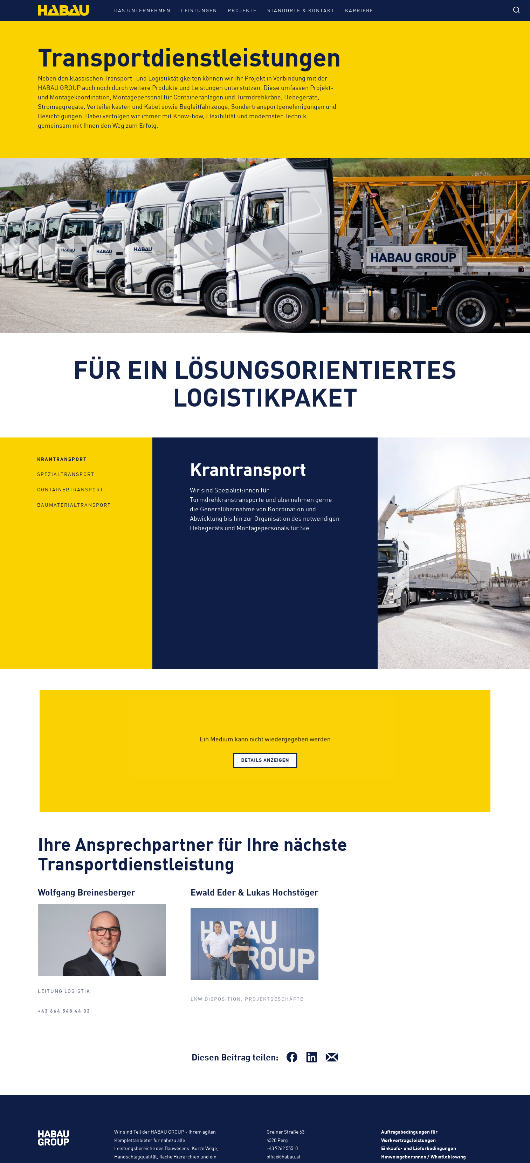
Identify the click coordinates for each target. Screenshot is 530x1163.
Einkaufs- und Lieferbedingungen (418, 1147)
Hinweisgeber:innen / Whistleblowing (423, 1156)
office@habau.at (284, 1156)
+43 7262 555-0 (282, 1147)
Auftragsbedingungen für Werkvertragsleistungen (409, 1135)
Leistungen (199, 10)
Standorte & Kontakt (301, 10)
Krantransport (62, 515)
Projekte (242, 10)
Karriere (359, 10)
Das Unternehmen (142, 10)
